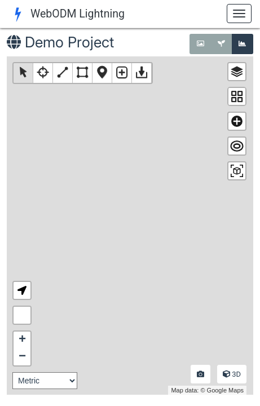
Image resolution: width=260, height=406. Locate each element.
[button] (22, 290)
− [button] (22, 356)
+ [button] (22, 340)
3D (232, 374)
